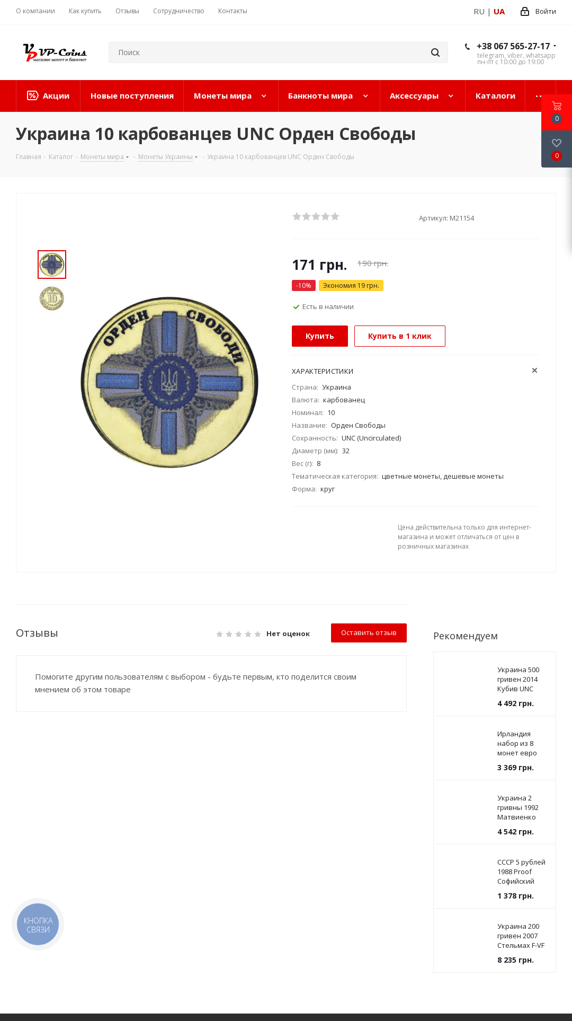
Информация (153, 762)
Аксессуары (37, 810)
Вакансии (249, 825)
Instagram (404, 848)
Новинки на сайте (50, 839)
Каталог (34, 762)
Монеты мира (42, 780)
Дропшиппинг (258, 780)
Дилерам (249, 795)
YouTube (457, 848)
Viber (483, 848)
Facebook (351, 848)
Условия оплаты (154, 780)
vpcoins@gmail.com (393, 926)
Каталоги (33, 825)
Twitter (377, 848)
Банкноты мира (45, 795)
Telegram (430, 848)
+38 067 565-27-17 (513, 46)
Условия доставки (158, 795)
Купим (243, 810)
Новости (140, 825)
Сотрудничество (270, 762)
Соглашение (147, 810)
